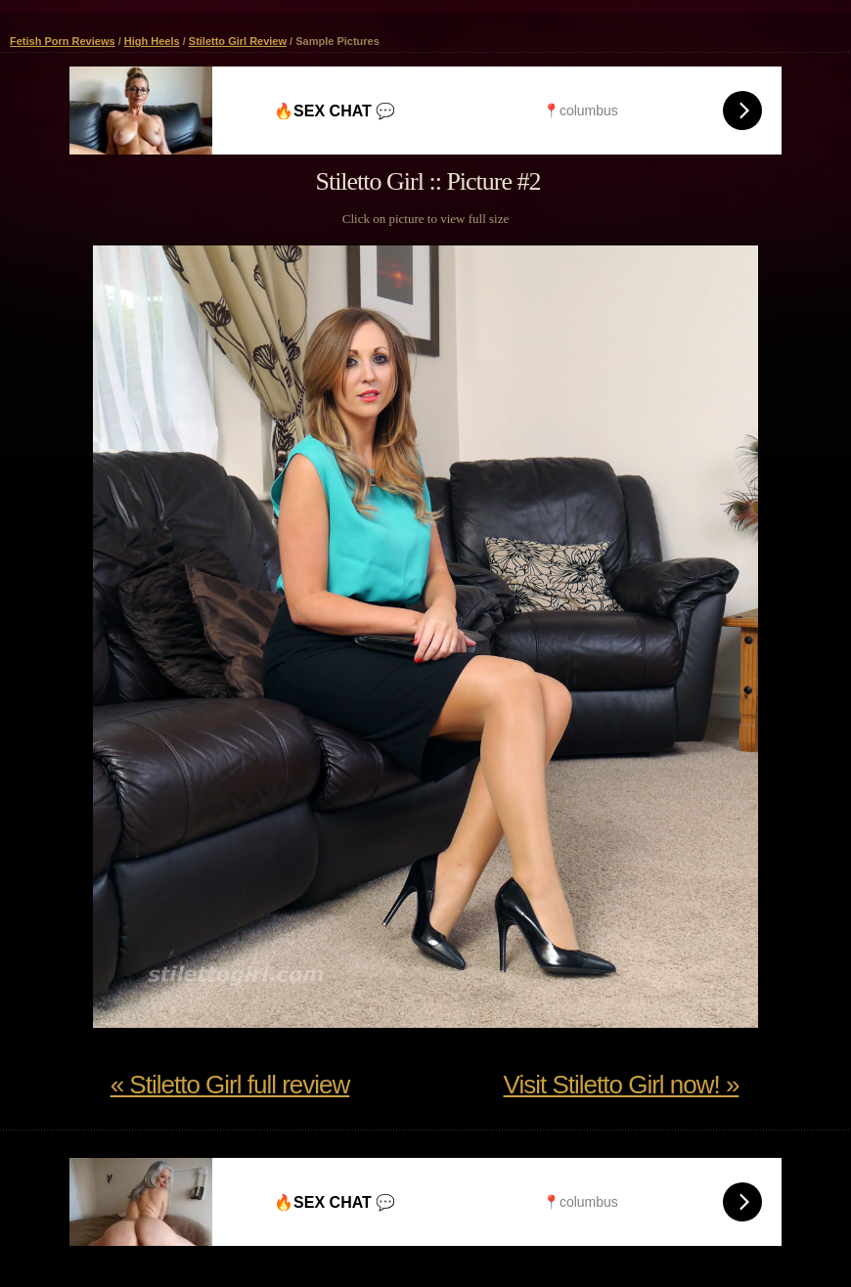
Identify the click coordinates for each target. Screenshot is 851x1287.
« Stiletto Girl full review (230, 1084)
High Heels (152, 41)
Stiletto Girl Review (238, 41)
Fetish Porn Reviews (62, 41)
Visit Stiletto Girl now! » (621, 1084)
